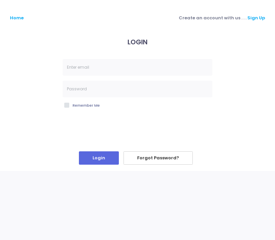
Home (17, 18)
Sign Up (256, 18)
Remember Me (86, 105)
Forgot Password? (158, 158)
